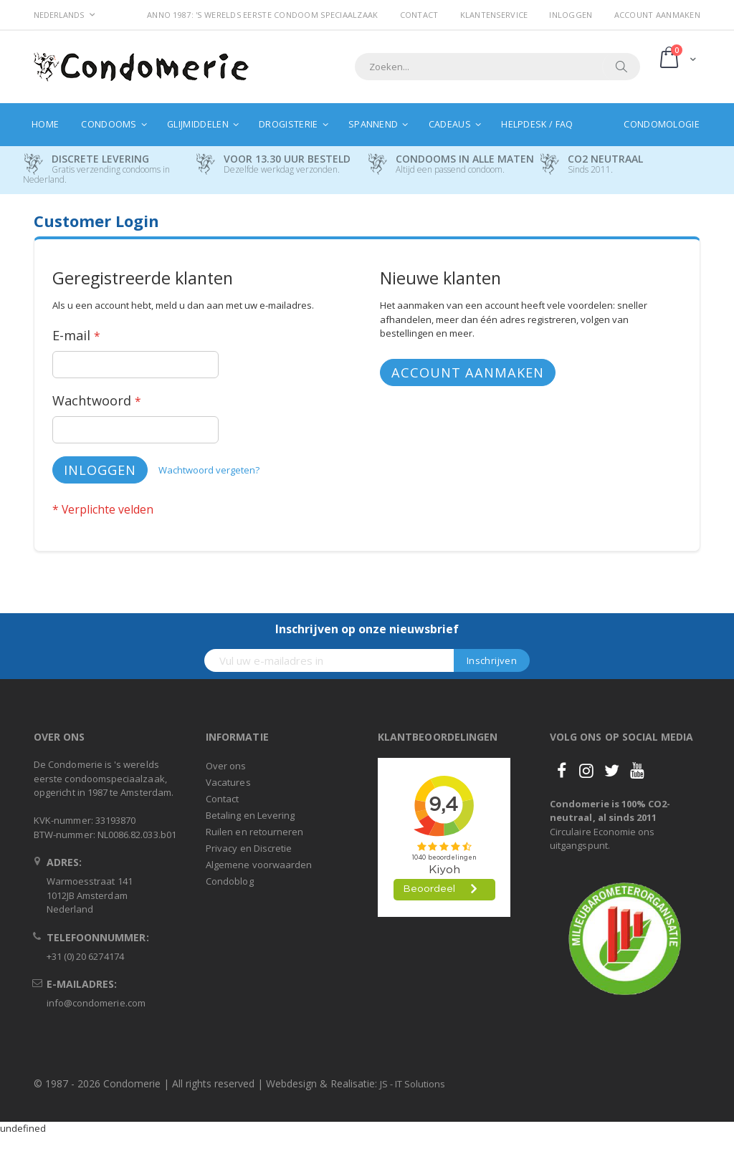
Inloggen (570, 14)
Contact (419, 14)
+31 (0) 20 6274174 (85, 956)
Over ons (226, 765)
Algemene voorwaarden (259, 864)
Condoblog (230, 881)
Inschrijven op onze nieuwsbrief (367, 629)
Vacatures (228, 782)
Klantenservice (494, 14)
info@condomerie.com (96, 1002)
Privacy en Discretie (249, 848)
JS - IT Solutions (412, 1083)
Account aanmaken (657, 14)
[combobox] (497, 66)
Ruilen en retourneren (254, 831)
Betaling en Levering (250, 815)
